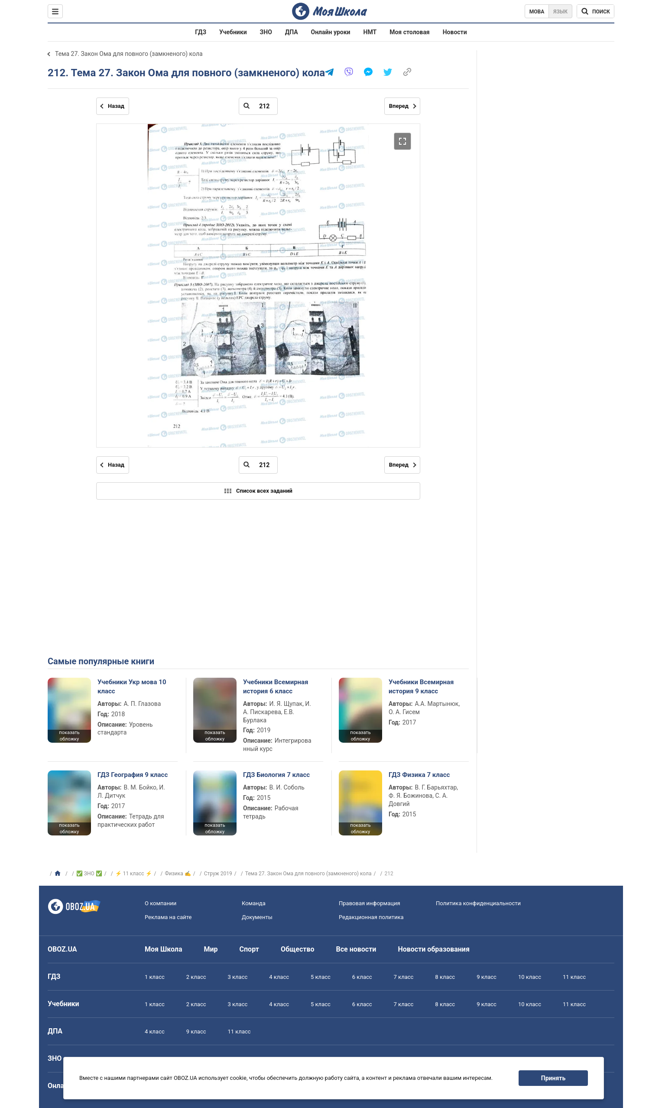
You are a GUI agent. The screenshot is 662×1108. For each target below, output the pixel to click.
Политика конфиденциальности (478, 903)
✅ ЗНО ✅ (89, 874)
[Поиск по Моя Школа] (595, 11)
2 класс (196, 977)
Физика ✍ (178, 874)
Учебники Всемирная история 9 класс (421, 686)
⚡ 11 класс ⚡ (133, 874)
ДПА (291, 32)
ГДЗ (200, 32)
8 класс (445, 977)
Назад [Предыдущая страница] (116, 106)
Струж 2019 (218, 874)
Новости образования (433, 949)
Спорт (249, 949)
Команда (254, 903)
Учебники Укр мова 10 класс (131, 686)
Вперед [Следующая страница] (399, 106)
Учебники (233, 32)
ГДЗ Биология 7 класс (276, 775)
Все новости (356, 949)
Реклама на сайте (168, 917)
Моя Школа (163, 949)
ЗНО (266, 32)
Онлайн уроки (330, 32)
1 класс (155, 977)
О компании (160, 903)
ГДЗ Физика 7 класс (419, 775)
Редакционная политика (371, 917)
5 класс (321, 977)
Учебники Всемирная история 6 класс (275, 686)
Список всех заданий (258, 491)
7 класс (404, 977)
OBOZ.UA (62, 949)
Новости (455, 32)
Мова (537, 12)
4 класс (279, 977)
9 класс (487, 977)
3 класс (238, 977)
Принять (553, 1078)
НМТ (370, 32)
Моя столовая (409, 32)
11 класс (574, 977)
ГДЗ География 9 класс (132, 775)
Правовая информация (369, 903)
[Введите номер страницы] (258, 106)
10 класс (529, 977)
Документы (257, 917)
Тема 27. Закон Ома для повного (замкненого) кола (129, 53)
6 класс (362, 977)
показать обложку (69, 736)
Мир (211, 949)
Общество (298, 949)
